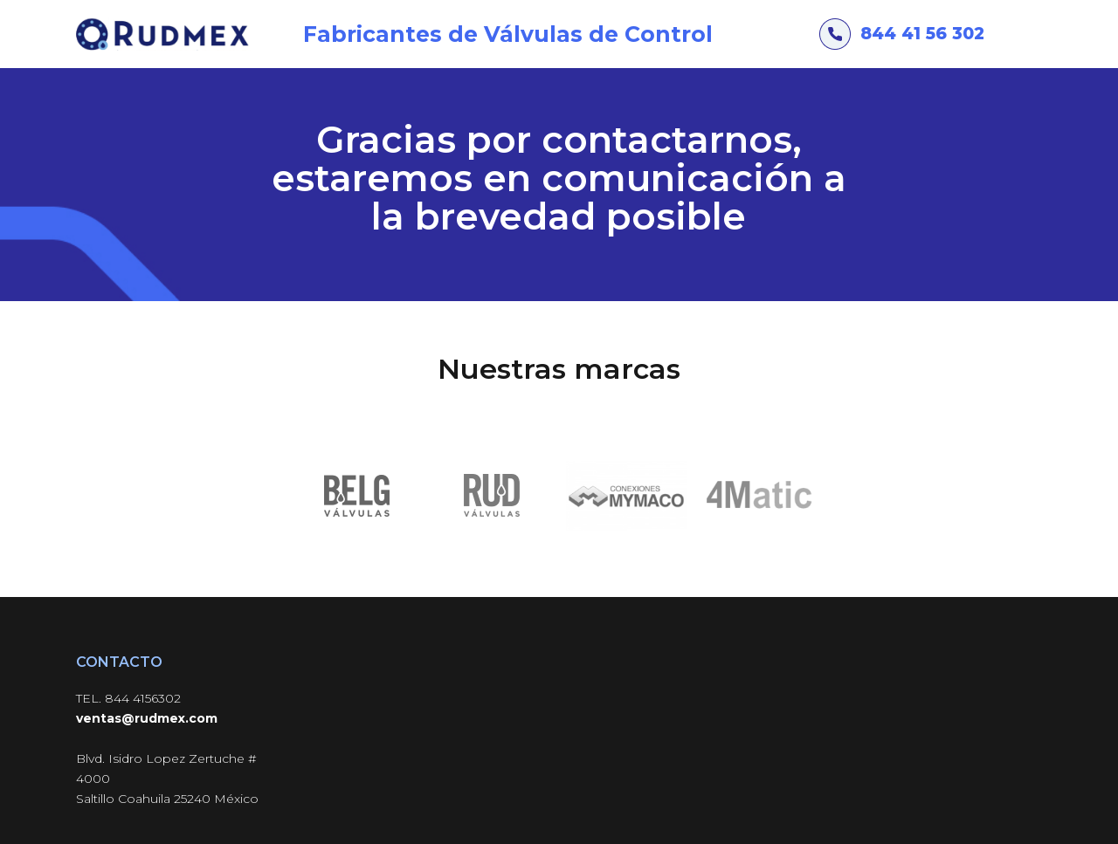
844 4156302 (143, 698)
